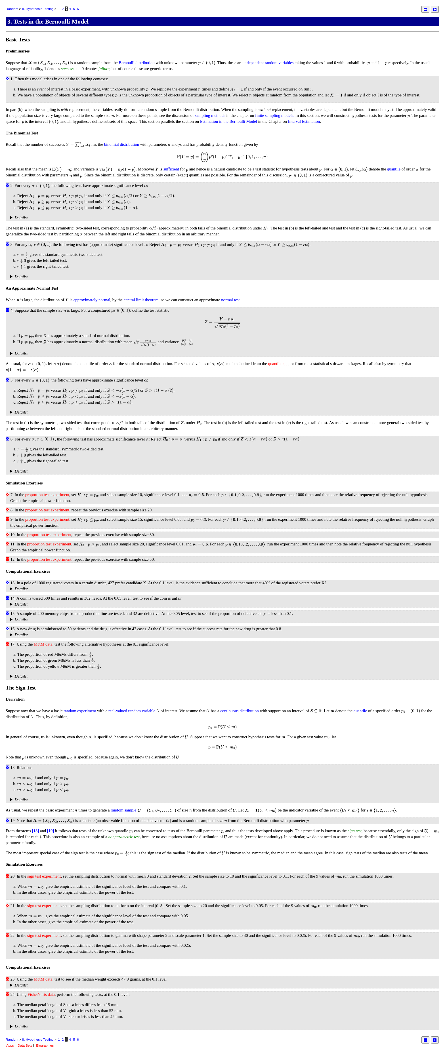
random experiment (80, 711)
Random (12, 8)
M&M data (43, 644)
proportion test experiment (47, 494)
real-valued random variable (131, 711)
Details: (21, 217)
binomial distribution (121, 144)
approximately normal (92, 300)
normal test (230, 300)
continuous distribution (239, 711)
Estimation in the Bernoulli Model (228, 121)
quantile (393, 169)
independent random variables (269, 62)
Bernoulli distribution (137, 62)
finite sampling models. (274, 115)
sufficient (171, 169)
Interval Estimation (304, 121)
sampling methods (210, 115)
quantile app (278, 363)
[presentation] (48, 62)
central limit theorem (141, 300)
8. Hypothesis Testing (38, 8)
